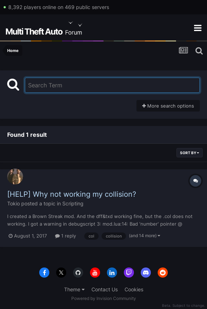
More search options (168, 106)
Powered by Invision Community (103, 298)
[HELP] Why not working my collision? (71, 194)
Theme (74, 289)
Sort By (189, 153)
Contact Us (104, 289)
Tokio (13, 203)
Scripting (73, 203)
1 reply (65, 236)
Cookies (134, 289)
